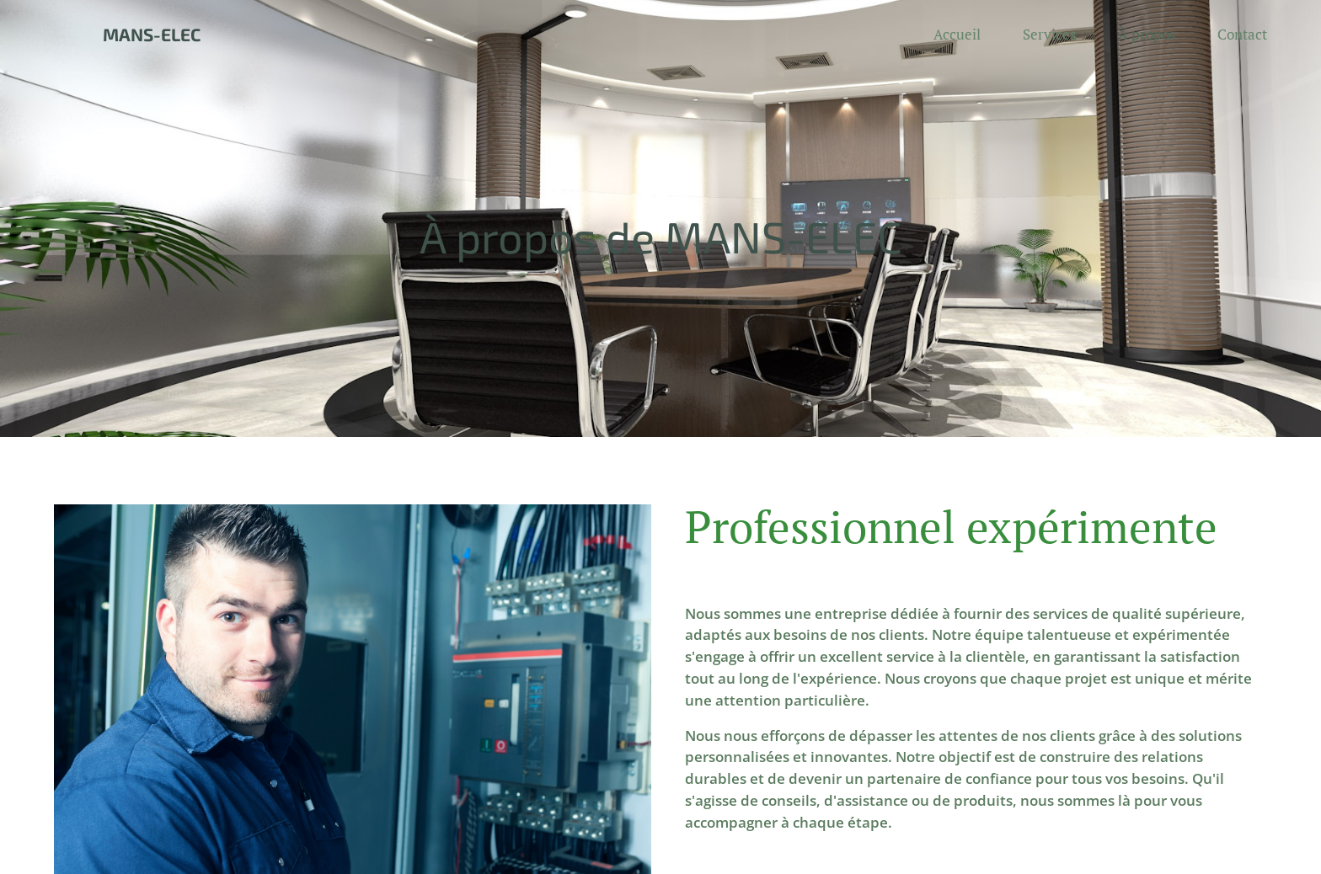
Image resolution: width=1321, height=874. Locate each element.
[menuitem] (965, 34)
